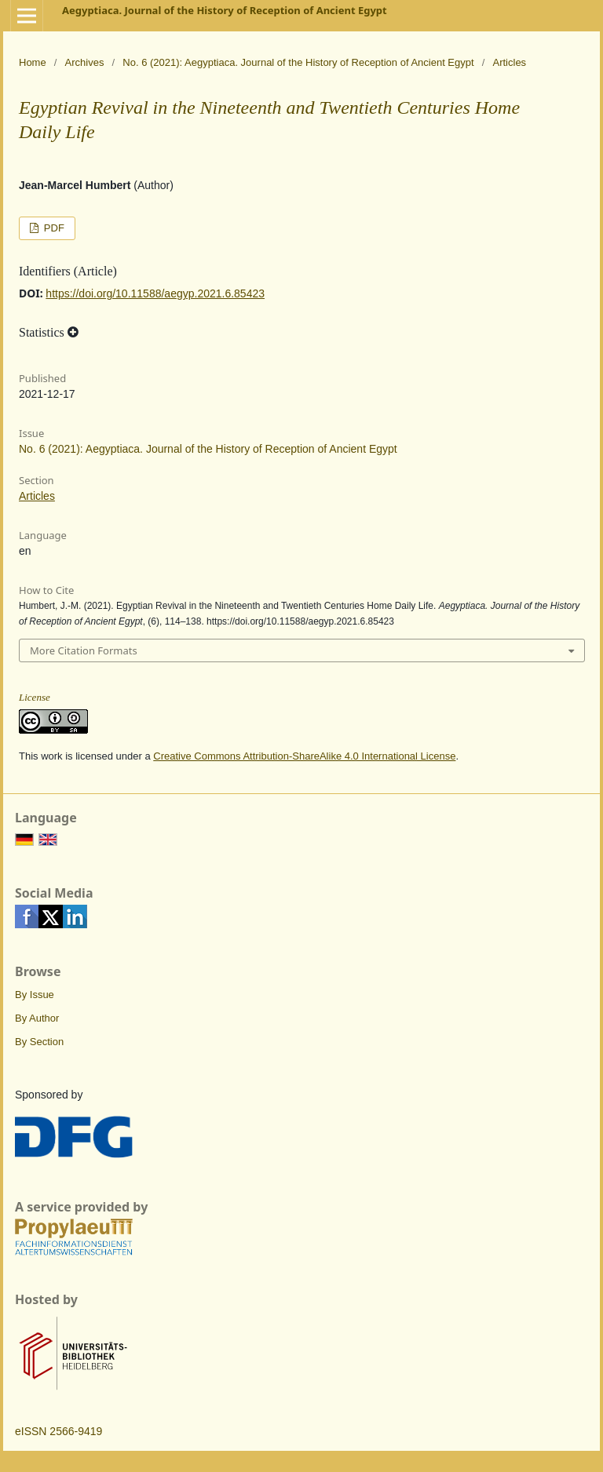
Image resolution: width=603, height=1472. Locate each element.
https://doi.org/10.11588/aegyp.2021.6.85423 (155, 293)
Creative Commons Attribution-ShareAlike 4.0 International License (304, 756)
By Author (37, 1018)
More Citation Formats (83, 650)
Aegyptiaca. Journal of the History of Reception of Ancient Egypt (224, 10)
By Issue (34, 994)
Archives (84, 62)
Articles (37, 496)
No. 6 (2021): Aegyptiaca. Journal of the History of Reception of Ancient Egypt (297, 62)
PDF (52, 228)
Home (32, 62)
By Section (39, 1042)
